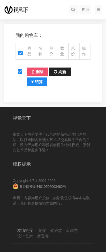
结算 (37, 81)
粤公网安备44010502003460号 (39, 187)
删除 (37, 72)
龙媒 (42, 230)
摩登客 (43, 236)
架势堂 (56, 230)
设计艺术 (25, 236)
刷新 (60, 72)
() (85, 9)
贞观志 (72, 230)
